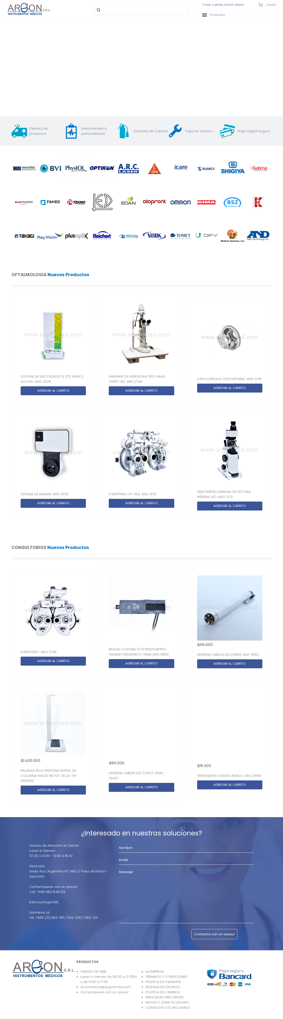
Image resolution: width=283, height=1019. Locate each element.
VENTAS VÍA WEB (93, 971)
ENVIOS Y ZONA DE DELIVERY (167, 1002)
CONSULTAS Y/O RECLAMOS (168, 1007)
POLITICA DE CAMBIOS (163, 992)
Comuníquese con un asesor (105, 992)
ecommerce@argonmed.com (106, 987)
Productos (213, 15)
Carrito (267, 5)
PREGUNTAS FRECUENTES (165, 997)
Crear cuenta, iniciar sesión (223, 4)
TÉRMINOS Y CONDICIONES (166, 976)
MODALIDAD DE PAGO (163, 987)
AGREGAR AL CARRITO (53, 391)
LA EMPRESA (155, 971)
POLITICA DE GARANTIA (163, 981)
